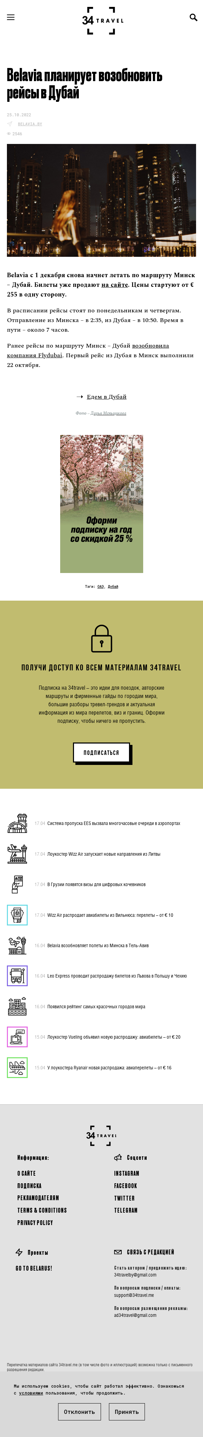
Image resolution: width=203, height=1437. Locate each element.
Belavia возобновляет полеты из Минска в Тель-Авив (92, 945)
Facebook (125, 1186)
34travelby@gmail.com (135, 1275)
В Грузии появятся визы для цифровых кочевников (90, 884)
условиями (31, 1393)
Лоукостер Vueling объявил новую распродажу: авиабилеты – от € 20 (108, 1036)
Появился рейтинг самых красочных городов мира (90, 1006)
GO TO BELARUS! (34, 1268)
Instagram (126, 1173)
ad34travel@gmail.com (135, 1315)
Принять (127, 1411)
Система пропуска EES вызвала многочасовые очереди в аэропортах (107, 823)
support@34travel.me (134, 1295)
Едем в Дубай (107, 396)
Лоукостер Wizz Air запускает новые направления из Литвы (97, 854)
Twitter (124, 1198)
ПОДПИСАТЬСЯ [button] (101, 752)
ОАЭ (101, 586)
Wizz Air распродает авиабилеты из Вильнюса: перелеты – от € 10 (104, 915)
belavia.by (30, 123)
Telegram (126, 1210)
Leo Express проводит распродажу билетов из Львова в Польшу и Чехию (111, 975)
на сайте (114, 285)
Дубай (113, 586)
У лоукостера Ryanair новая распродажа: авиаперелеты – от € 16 (103, 1067)
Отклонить (79, 1411)
